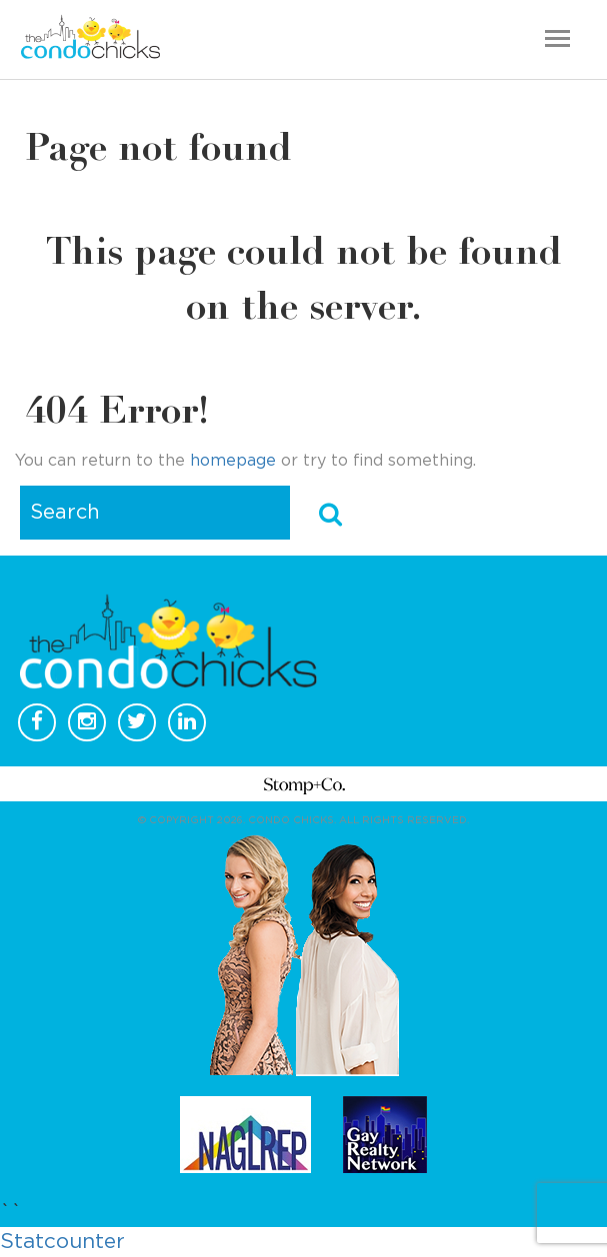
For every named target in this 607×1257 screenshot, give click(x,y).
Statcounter (62, 1241)
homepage (233, 461)
